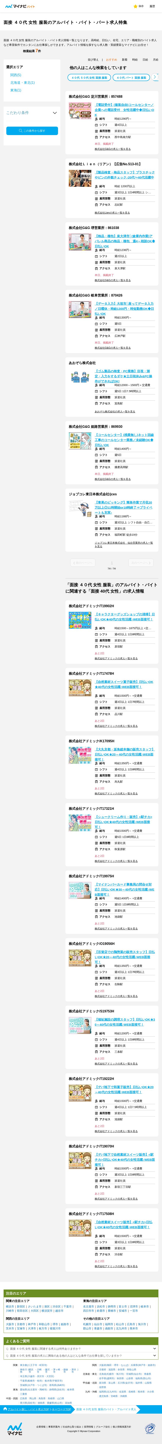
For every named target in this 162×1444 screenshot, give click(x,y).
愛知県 (23, 1389)
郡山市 (87, 1328)
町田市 (42, 1365)
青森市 (98, 1328)
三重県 (23, 1394)
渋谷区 (57, 1306)
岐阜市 (145, 1306)
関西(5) (15, 75)
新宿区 (21, 1306)
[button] (154, 77)
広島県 (23, 1398)
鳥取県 (42, 1398)
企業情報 (41, 1426)
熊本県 (141, 1392)
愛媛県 (50, 1403)
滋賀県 (111, 1369)
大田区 (35, 1310)
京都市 (21, 1324)
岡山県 (32, 1398)
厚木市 (74, 1370)
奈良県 (121, 1369)
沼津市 (134, 1306)
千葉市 (67, 1306)
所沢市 (40, 1376)
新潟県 (102, 1383)
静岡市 (112, 1306)
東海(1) (15, 90)
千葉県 (23, 1381)
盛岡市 (110, 1378)
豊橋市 (112, 1310)
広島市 (131, 1324)
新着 (124, 59)
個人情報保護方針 (122, 1426)
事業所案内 (54, 1426)
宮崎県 (114, 1396)
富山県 (111, 1383)
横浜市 (10, 1306)
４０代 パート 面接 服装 (131, 77)
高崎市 (60, 1385)
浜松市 (101, 1306)
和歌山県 (131, 1369)
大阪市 (10, 1324)
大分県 (150, 1392)
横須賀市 (47, 1310)
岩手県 (102, 1378)
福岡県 (102, 1392)
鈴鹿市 (101, 1310)
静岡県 (52, 1389)
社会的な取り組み (72, 1426)
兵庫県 (134, 1365)
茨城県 (23, 1385)
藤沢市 (47, 1370)
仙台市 (98, 1324)
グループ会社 (103, 1426)
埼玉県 (23, 1376)
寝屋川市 (55, 1328)
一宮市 (134, 1310)
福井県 (138, 1383)
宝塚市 (21, 1328)
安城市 (123, 1310)
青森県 (147, 1374)
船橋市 (31, 1381)
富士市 (123, 1306)
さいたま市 (35, 1306)
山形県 (129, 1378)
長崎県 (131, 1392)
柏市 (39, 1381)
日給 (145, 59)
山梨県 (148, 1383)
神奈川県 (23, 1370)
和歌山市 (44, 1324)
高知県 (68, 1403)
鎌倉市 (65, 1370)
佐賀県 (122, 1392)
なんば (124, 1365)
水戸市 (31, 1385)
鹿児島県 (103, 1396)
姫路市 (65, 1324)
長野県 (102, 1387)
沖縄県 (123, 1396)
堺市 (55, 1324)
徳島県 (41, 1403)
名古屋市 (88, 1306)
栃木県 (48, 1381)
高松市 (31, 1403)
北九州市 (121, 1328)
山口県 (60, 1398)
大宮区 (49, 1376)
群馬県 (52, 1385)
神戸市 (32, 1324)
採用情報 (88, 1426)
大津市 (32, 1328)
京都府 (102, 1369)
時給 (135, 59)
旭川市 (142, 1324)
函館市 (109, 1328)
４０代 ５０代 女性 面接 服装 (89, 77)
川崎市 (10, 1310)
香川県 (23, 1403)
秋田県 (120, 1378)
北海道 (102, 1374)
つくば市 (41, 1385)
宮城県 (129, 1374)
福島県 (138, 1378)
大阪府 (102, 1365)
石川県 (121, 1383)
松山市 (120, 1324)
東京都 (23, 1365)
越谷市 (59, 1310)
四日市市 (88, 1310)
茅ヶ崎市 (56, 1370)
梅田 (109, 1365)
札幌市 (87, 1324)
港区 (47, 1306)
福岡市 (109, 1324)
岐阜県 (70, 1389)
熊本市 (134, 1328)
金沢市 (129, 1383)
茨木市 (10, 1328)
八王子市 (32, 1365)
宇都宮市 (57, 1381)
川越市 (31, 1376)
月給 (155, 59)
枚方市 (43, 1328)
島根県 (51, 1398)
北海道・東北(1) (22, 82)
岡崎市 (42, 1389)
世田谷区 (22, 1310)
